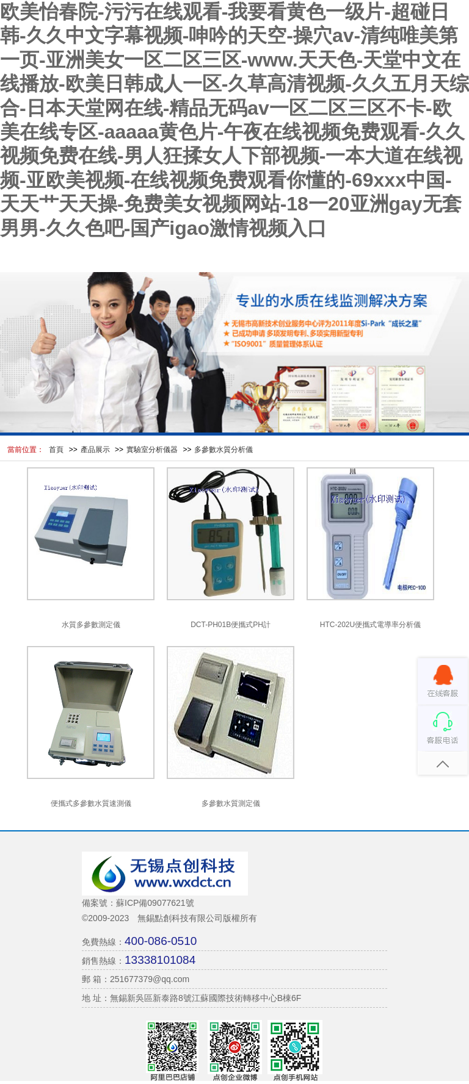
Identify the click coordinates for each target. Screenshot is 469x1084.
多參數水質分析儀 (223, 449)
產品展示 (95, 449)
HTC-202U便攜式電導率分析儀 (370, 624)
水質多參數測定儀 (91, 624)
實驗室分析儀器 (152, 449)
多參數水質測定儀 (231, 803)
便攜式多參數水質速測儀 (91, 803)
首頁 (56, 449)
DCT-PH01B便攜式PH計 (231, 624)
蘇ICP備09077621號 (155, 903)
